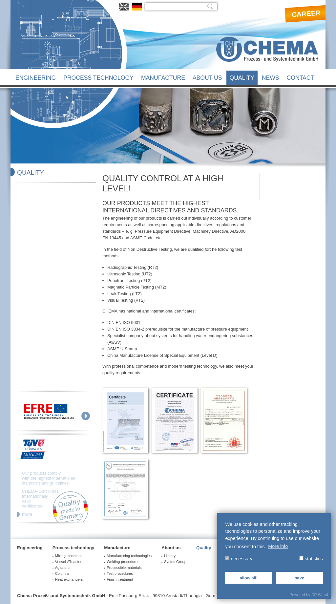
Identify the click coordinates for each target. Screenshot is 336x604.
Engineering (35, 78)
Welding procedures (123, 562)
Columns (62, 573)
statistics (311, 558)
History (170, 556)
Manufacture (163, 78)
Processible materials (124, 568)
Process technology (98, 78)
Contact (300, 78)
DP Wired (319, 595)
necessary (238, 558)
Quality (242, 78)
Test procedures (120, 573)
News (270, 78)
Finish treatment (120, 579)
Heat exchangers (69, 579)
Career (306, 13)
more (27, 514)
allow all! (249, 577)
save (299, 577)
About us (207, 78)
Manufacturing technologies (129, 556)
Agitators (62, 568)
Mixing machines (68, 556)
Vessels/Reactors (69, 562)
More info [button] (278, 546)
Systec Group (175, 562)
